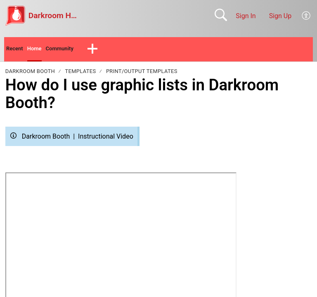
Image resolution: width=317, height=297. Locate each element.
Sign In (245, 16)
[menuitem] (306, 15)
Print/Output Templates (141, 73)
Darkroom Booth (30, 73)
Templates (80, 73)
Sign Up (280, 16)
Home (40, 50)
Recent (16, 50)
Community (70, 50)
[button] (106, 50)
